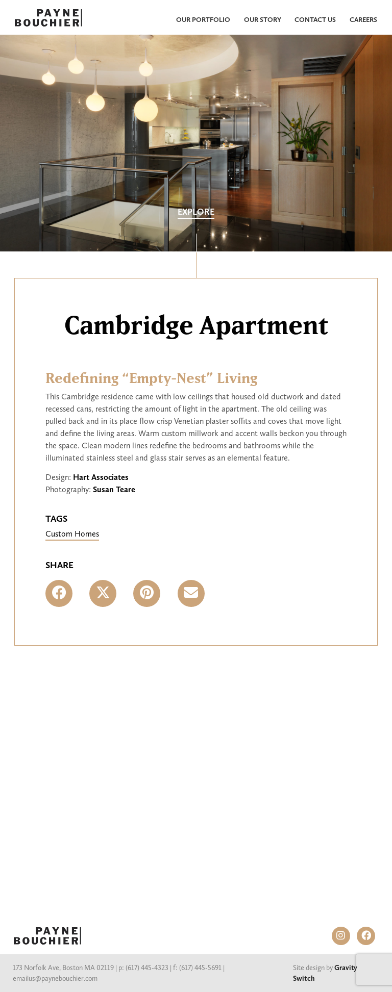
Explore (196, 212)
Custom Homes (72, 534)
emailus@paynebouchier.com (55, 978)
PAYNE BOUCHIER (47, 936)
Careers (363, 19)
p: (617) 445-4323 (143, 967)
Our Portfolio (203, 19)
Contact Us (315, 19)
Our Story (262, 19)
